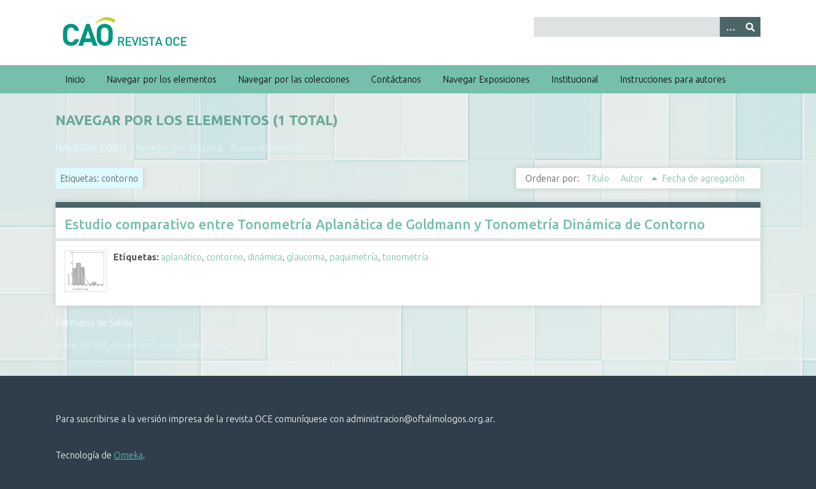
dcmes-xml (132, 345)
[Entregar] (750, 27)
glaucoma (306, 257)
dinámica (265, 257)
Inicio (75, 79)
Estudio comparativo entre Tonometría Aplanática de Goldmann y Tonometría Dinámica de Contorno (385, 224)
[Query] (647, 27)
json (167, 345)
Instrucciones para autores (673, 79)
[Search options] (730, 27)
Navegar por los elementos (161, 79)
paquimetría (353, 257)
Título (598, 178)
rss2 (238, 345)
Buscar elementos (267, 148)
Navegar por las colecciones (294, 79)
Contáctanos (396, 79)
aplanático (181, 257)
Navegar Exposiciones (486, 79)
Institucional (574, 79)
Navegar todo (91, 148)
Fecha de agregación (703, 178)
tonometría (405, 257)
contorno (224, 257)
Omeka (128, 455)
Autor (632, 178)
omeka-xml (202, 345)
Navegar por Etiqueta (178, 148)
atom (66, 345)
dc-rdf (93, 345)
